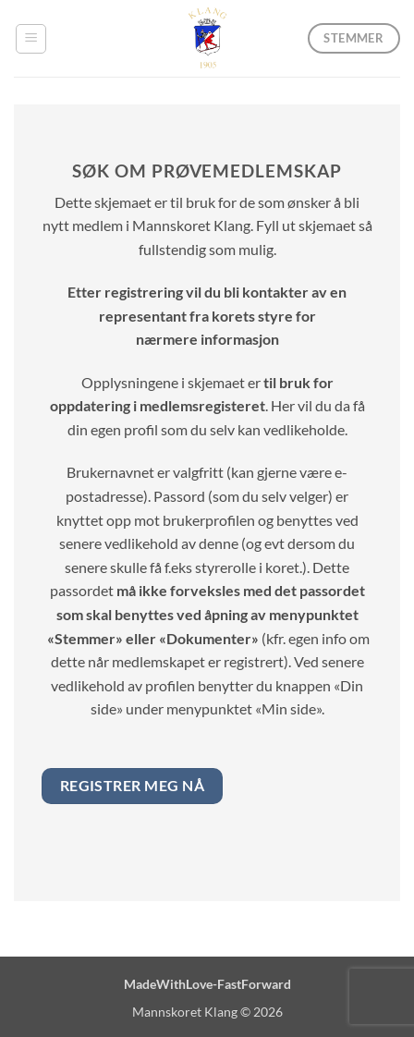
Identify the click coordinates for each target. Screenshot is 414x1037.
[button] (31, 39)
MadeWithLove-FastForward (207, 984)
